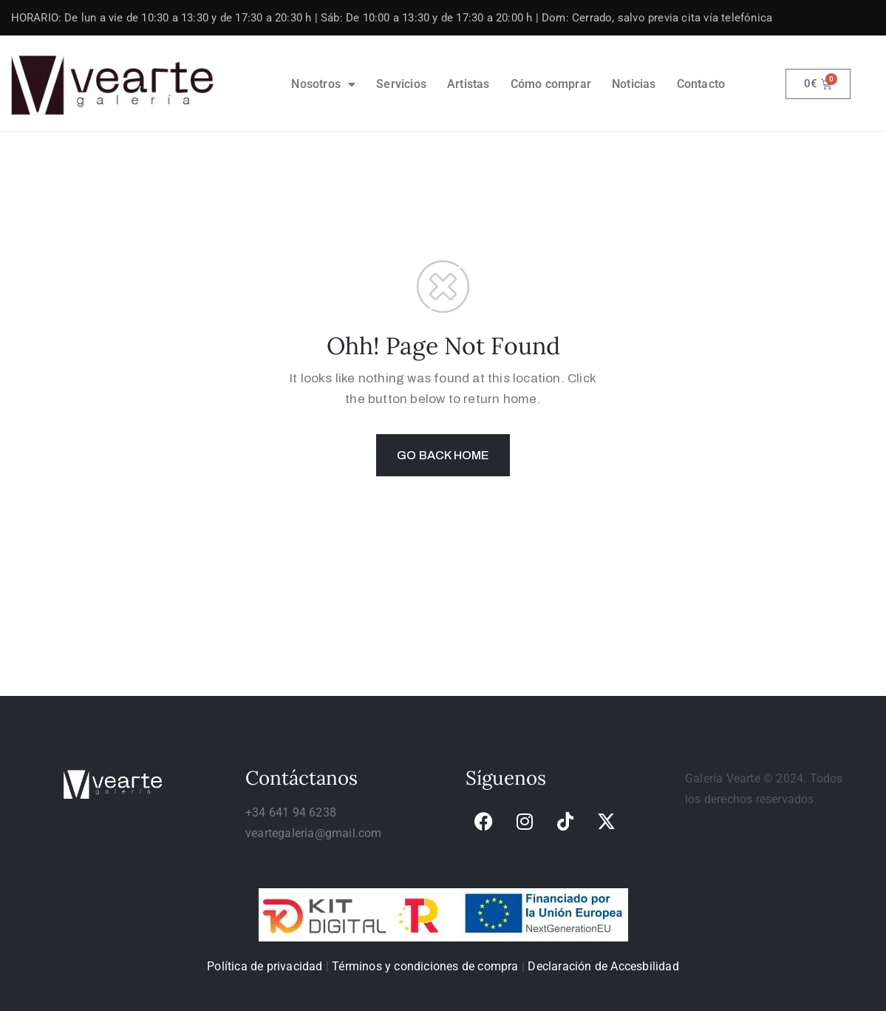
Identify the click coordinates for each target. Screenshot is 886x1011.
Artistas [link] (468, 84)
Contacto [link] (701, 84)
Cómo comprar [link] (551, 84)
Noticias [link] (634, 84)
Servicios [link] (401, 84)
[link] (114, 84)
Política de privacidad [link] (264, 966)
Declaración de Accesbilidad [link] (603, 966)
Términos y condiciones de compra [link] (425, 966)
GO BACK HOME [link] (442, 455)
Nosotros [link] (323, 84)
